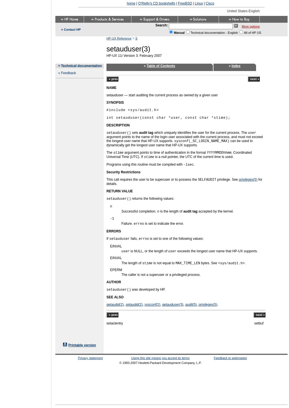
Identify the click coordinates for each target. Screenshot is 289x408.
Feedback (68, 73)
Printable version (82, 345)
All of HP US (252, 32)
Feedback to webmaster (230, 358)
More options (251, 26)
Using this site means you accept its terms (160, 358)
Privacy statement (90, 358)
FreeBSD (185, 3)
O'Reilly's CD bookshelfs (156, 3)
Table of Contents (161, 66)
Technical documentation (81, 66)
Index (236, 66)
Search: (161, 25)
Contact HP (72, 29)
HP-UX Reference (118, 38)
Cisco (210, 3)
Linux (199, 3)
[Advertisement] (25, 202)
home (131, 3)
